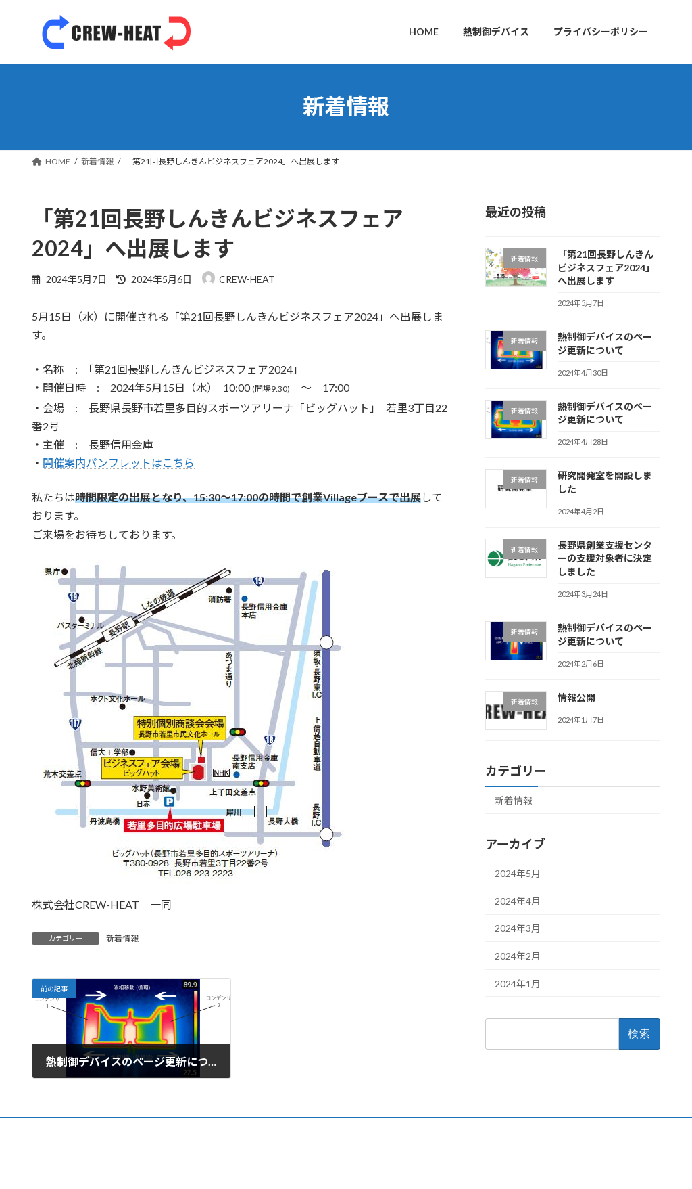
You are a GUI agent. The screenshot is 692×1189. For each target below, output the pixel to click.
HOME (57, 1130)
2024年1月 (518, 983)
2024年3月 (518, 928)
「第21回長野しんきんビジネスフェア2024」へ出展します (606, 267)
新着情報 (122, 938)
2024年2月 (518, 956)
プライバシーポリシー (219, 1130)
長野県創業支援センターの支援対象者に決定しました (605, 558)
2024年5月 (518, 873)
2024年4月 (518, 900)
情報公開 (576, 696)
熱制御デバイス (124, 1130)
